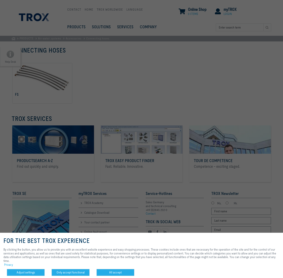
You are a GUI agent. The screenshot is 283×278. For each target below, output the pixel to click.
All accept (115, 272)
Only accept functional (71, 272)
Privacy (8, 264)
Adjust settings (26, 272)
